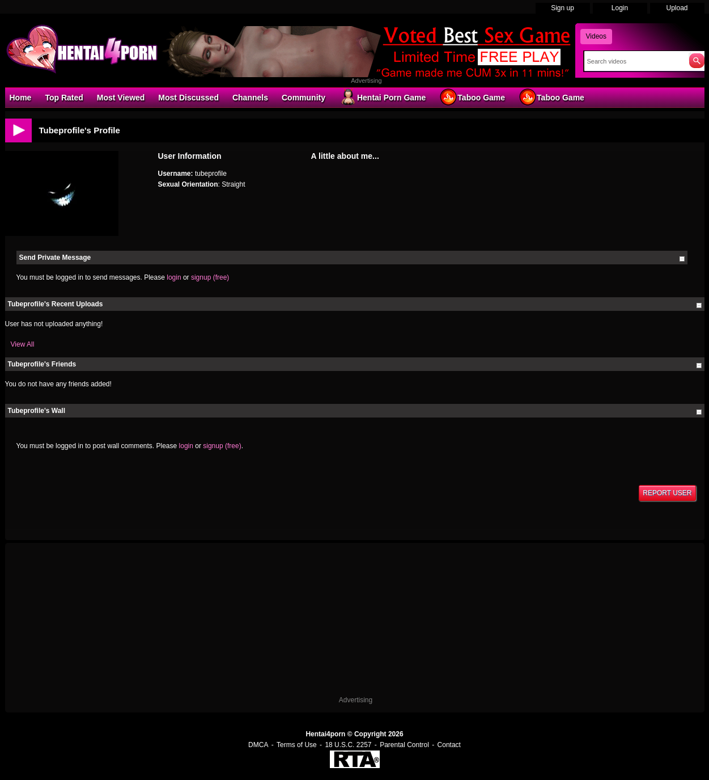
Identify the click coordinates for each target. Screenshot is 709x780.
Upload (676, 8)
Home (21, 97)
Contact (449, 745)
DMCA (258, 745)
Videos (596, 36)
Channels (250, 97)
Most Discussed (188, 97)
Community (303, 97)
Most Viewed (121, 97)
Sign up (562, 8)
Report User (667, 493)
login (174, 277)
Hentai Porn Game (382, 97)
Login (620, 8)
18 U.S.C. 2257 (348, 745)
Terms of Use (297, 745)
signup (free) (210, 277)
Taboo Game (472, 97)
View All (23, 344)
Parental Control (404, 745)
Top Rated (64, 97)
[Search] (633, 61)
